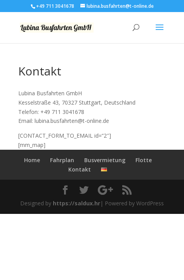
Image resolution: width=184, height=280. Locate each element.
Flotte (143, 160)
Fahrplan (62, 160)
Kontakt (79, 169)
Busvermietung (104, 160)
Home (32, 160)
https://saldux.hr (76, 203)
